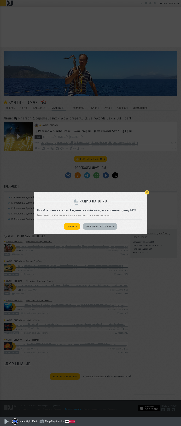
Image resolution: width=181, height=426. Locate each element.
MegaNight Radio (29, 421)
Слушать (72, 226)
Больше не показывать (100, 226)
